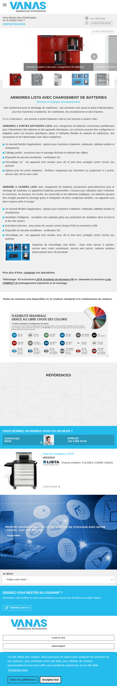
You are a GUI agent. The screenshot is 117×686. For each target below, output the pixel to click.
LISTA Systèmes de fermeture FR (55, 279)
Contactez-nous (101, 23)
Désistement (58, 646)
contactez (29, 272)
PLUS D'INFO (14, 536)
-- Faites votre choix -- (59, 579)
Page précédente (104, 32)
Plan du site (58, 638)
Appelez (89, 440)
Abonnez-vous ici (17, 608)
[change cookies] (23, 679)
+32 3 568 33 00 (97, 18)
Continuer (50, 486)
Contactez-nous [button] (18, 670)
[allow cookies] (50, 679)
